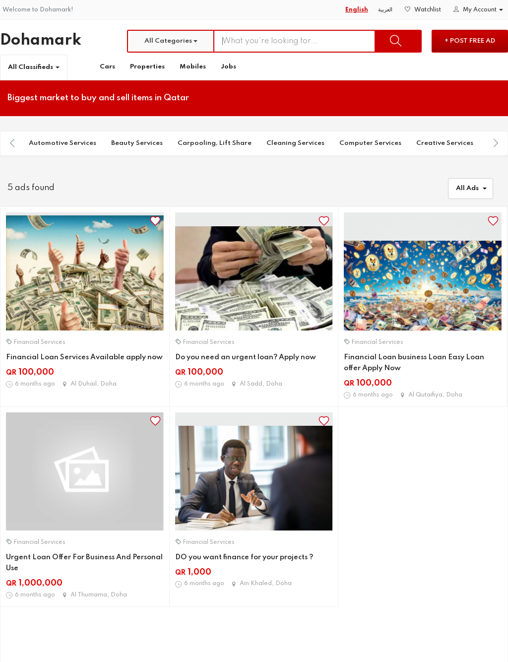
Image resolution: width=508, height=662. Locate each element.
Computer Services (370, 143)
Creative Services (444, 143)
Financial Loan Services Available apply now (84, 357)
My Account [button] (478, 9)
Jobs (228, 67)
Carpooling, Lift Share (215, 143)
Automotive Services (62, 143)
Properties (147, 67)
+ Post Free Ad (469, 41)
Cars (107, 67)
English (356, 10)
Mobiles (193, 67)
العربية (385, 10)
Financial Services (39, 342)
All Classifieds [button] (34, 67)
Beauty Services (137, 143)
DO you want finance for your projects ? (244, 557)
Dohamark (40, 40)
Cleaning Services (295, 143)
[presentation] (12, 143)
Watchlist (423, 9)
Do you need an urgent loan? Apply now (245, 357)
